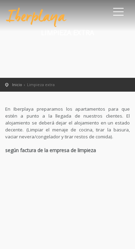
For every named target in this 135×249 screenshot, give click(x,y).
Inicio (17, 84)
